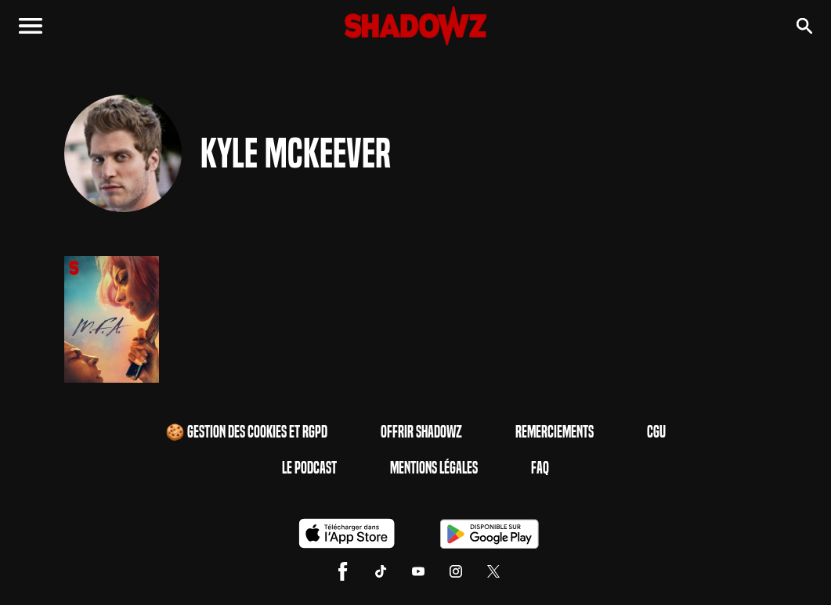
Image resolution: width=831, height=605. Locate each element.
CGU (656, 432)
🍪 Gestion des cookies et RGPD (246, 432)
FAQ (540, 468)
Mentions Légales (434, 468)
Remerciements (554, 432)
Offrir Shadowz (421, 432)
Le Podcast (309, 468)
